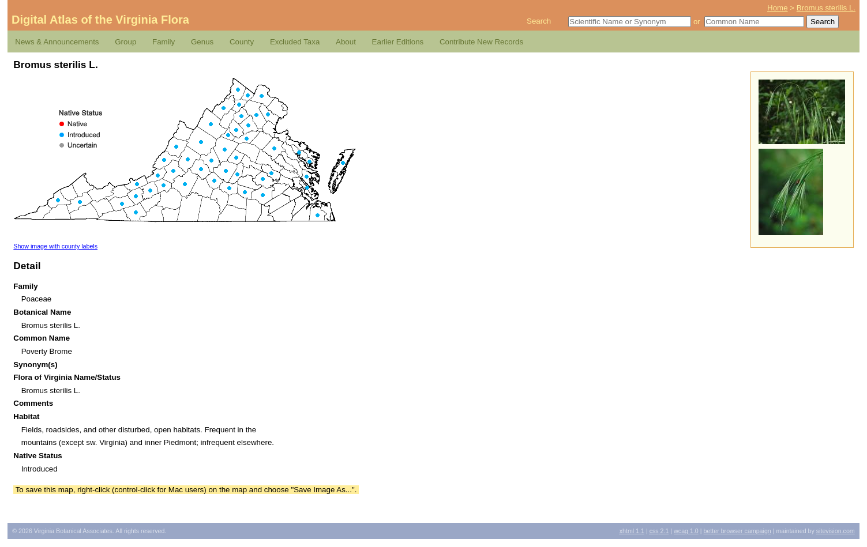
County (242, 41)
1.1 (632, 530)
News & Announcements (57, 41)
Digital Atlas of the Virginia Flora (100, 19)
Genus (202, 41)
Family (163, 41)
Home (777, 7)
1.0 (686, 530)
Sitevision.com (835, 530)
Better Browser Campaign (737, 530)
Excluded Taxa (295, 41)
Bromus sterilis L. (826, 7)
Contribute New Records (481, 41)
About (346, 41)
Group (125, 41)
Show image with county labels (55, 246)
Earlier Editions (398, 41)
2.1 (659, 530)
